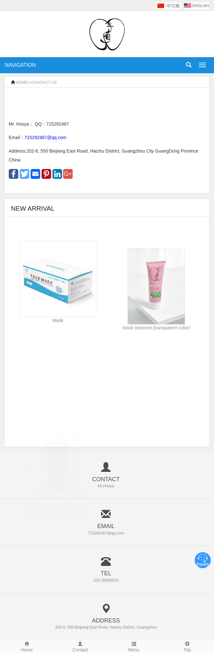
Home (26, 646)
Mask (57, 327)
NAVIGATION (20, 65)
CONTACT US (44, 82)
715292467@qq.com (45, 137)
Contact (80, 646)
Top (187, 646)
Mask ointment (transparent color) (156, 337)
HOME (22, 82)
